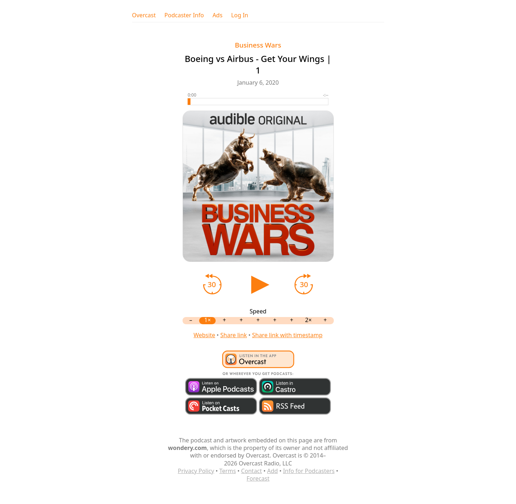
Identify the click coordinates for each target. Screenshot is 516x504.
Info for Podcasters (309, 471)
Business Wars (258, 44)
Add (272, 471)
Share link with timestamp (287, 335)
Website (204, 335)
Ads (217, 15)
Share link (233, 335)
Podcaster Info (184, 15)
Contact (251, 471)
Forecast (258, 478)
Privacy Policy (196, 471)
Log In (239, 15)
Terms (227, 471)
